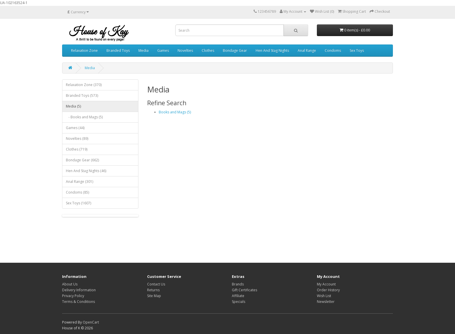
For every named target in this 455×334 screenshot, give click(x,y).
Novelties (185, 50)
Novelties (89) (77, 138)
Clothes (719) (76, 149)
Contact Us (156, 284)
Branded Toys (118, 50)
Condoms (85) (77, 192)
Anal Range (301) (79, 181)
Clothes (208, 50)
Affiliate (238, 295)
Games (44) (75, 127)
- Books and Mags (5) (84, 117)
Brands (238, 284)
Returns (153, 289)
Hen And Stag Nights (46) (86, 170)
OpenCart (91, 322)
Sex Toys (357, 50)
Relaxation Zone (84, 50)
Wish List (324, 295)
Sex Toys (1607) (78, 203)
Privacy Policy (73, 295)
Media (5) (73, 106)
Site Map (154, 295)
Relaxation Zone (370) (84, 84)
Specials (238, 301)
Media (143, 50)
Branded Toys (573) (82, 95)
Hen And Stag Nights (272, 50)
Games (163, 50)
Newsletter (326, 301)
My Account (326, 284)
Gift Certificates (244, 289)
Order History (328, 289)
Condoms (333, 50)
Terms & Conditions (78, 301)
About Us (69, 284)
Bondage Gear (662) (82, 160)
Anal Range (307, 50)
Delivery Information (79, 289)
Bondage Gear (235, 50)
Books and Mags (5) (175, 112)
